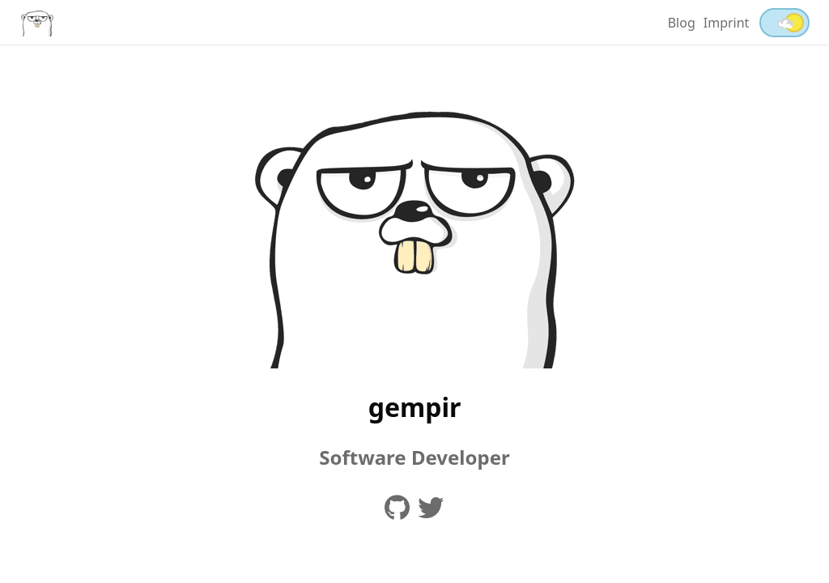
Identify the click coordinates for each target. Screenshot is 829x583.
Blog (681, 23)
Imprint (727, 23)
